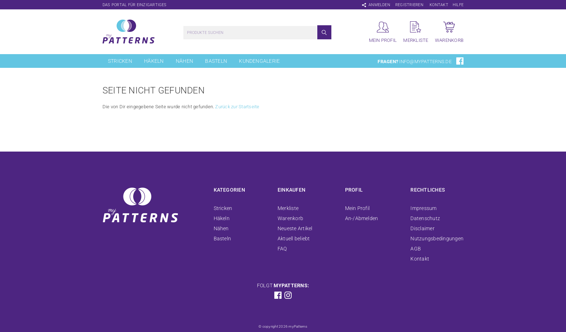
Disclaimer (422, 228)
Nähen (184, 61)
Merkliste (288, 208)
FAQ (282, 249)
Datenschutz (425, 218)
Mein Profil (357, 208)
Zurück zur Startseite (237, 106)
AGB (415, 249)
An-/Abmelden (361, 218)
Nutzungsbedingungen (436, 238)
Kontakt (439, 5)
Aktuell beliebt (294, 238)
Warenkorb (290, 218)
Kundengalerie (259, 61)
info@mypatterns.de (425, 61)
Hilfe (458, 5)
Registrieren (409, 5)
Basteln (216, 61)
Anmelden (379, 5)
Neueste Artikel (295, 228)
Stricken (120, 61)
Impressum (423, 208)
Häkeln (154, 61)
